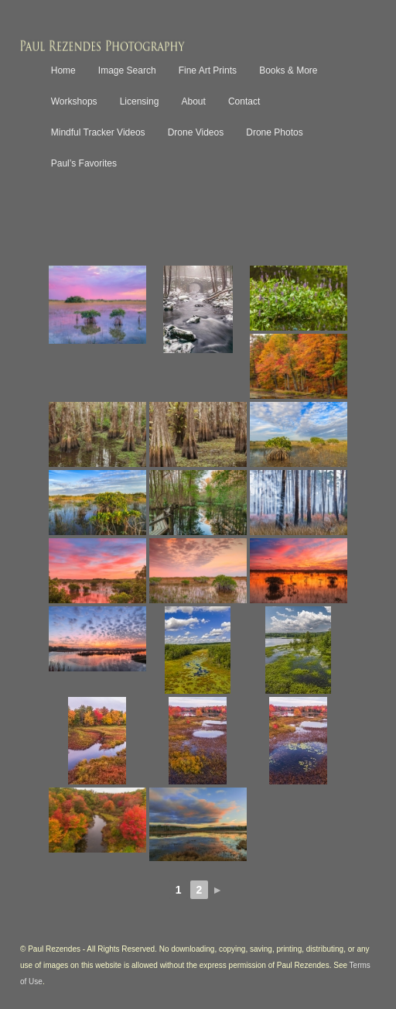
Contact (244, 101)
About (193, 101)
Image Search (127, 70)
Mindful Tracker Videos (98, 132)
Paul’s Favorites (84, 163)
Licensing (139, 101)
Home (63, 70)
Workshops (74, 101)
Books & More (288, 70)
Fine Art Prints (208, 70)
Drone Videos (196, 132)
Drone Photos (274, 132)
